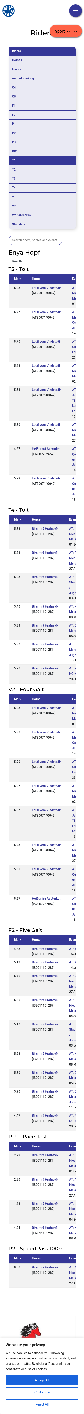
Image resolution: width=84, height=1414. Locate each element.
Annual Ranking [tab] (23, 78)
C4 (14, 87)
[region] (42, 1376)
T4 (14, 188)
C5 (14, 96)
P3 (14, 142)
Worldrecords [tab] (21, 215)
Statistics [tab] (18, 224)
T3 (14, 178)
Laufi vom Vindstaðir (46, 288)
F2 (14, 115)
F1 (14, 106)
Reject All (42, 1404)
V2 (14, 206)
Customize (42, 1392)
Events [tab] (17, 69)
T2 (14, 169)
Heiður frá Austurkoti (46, 449)
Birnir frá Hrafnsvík (45, 528)
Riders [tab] (16, 51)
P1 (14, 124)
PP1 (15, 151)
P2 (14, 133)
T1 (14, 160)
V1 (14, 197)
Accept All (42, 1380)
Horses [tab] (17, 60)
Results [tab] (17, 261)
